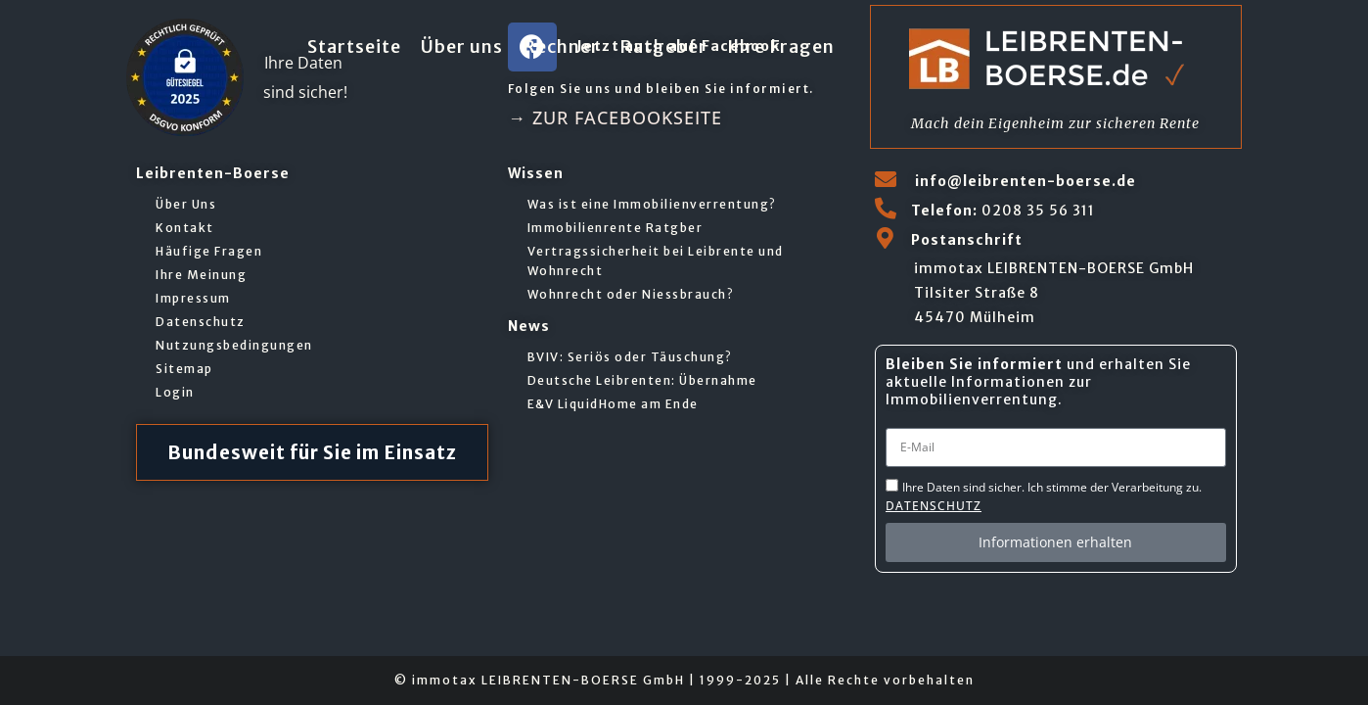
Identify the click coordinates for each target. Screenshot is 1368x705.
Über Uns (186, 204)
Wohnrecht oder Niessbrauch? (631, 294)
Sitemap (184, 368)
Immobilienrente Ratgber (615, 227)
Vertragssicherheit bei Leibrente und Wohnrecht (655, 261)
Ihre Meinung (201, 274)
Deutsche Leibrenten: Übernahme (642, 380)
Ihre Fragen (781, 46)
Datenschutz (201, 321)
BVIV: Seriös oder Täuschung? (630, 357)
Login (175, 392)
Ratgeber (663, 46)
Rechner (561, 46)
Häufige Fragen (209, 251)
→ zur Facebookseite (615, 117)
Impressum (193, 298)
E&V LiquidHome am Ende (613, 404)
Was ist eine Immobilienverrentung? (652, 204)
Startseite (354, 46)
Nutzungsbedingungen (234, 345)
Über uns (462, 46)
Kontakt (185, 227)
